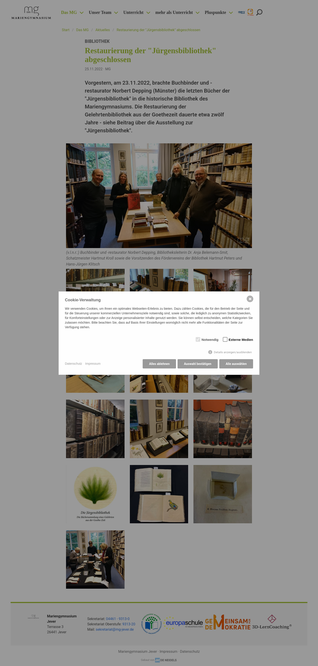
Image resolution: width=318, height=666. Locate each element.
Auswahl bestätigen (197, 364)
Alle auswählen (236, 364)
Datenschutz (73, 363)
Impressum (92, 363)
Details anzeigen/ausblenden (233, 352)
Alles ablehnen (159, 364)
